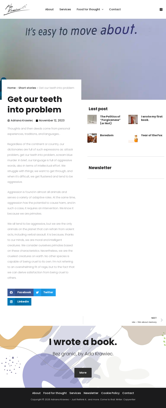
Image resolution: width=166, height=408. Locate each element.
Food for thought (55, 393)
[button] (101, 9)
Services (75, 393)
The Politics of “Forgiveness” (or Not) (110, 120)
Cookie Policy (110, 393)
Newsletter (91, 393)
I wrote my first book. (152, 118)
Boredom (106, 135)
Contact (128, 393)
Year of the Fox (151, 135)
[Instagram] (161, 9)
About (36, 393)
